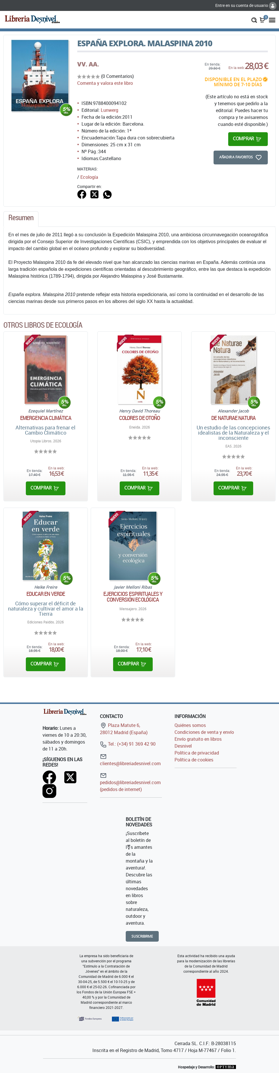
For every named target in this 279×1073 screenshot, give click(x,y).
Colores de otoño (139, 418)
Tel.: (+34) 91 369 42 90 (128, 744)
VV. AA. (88, 64)
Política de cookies (194, 760)
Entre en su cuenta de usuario (245, 5)
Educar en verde (45, 594)
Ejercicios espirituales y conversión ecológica (133, 596)
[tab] (20, 219)
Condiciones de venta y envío (204, 732)
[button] (254, 19)
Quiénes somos (190, 725)
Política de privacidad (197, 753)
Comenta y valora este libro (105, 83)
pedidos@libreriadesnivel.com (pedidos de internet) (130, 782)
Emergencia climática (45, 418)
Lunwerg (109, 110)
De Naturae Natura (233, 418)
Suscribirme (142, 936)
